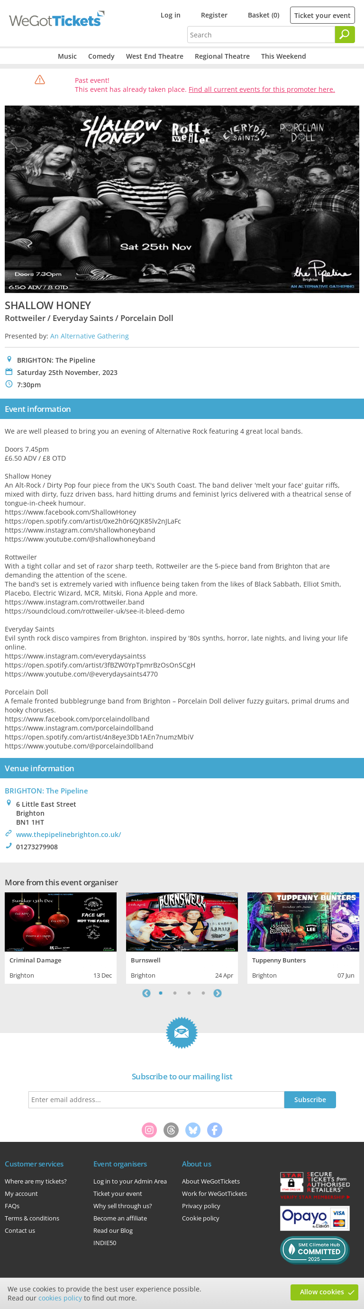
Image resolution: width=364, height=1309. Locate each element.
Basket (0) (263, 14)
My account (21, 1193)
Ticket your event (322, 15)
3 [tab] (189, 993)
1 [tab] (160, 993)
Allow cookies (322, 1291)
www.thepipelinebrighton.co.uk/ (68, 834)
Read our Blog (113, 1230)
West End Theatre (154, 56)
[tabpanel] (60, 937)
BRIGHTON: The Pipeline (46, 790)
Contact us (20, 1230)
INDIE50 (104, 1242)
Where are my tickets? (36, 1181)
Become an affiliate (120, 1218)
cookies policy (60, 1297)
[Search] (345, 34)
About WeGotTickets (211, 1181)
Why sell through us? (122, 1206)
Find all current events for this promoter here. (262, 89)
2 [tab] (175, 993)
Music (67, 56)
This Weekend (283, 56)
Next (217, 993)
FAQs (12, 1206)
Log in (171, 14)
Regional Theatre (222, 56)
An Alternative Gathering (89, 335)
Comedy (101, 56)
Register (214, 14)
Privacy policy (201, 1206)
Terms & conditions (32, 1218)
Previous (146, 993)
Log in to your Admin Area (130, 1181)
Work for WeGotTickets (214, 1193)
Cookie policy (200, 1218)
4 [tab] (203, 993)
